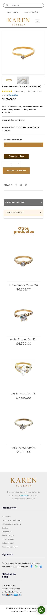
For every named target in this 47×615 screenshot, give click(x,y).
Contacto (6, 528)
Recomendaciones (10, 547)
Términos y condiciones (11, 520)
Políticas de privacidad (11, 524)
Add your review (34, 91)
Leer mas (24, 495)
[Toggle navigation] (37, 21)
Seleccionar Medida (13, 139)
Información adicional (23, 202)
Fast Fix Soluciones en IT (29, 611)
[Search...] (27, 5)
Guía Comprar (8, 543)
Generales (13, 95)
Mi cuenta (13, 12)
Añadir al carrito (16, 170)
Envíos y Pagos (8, 535)
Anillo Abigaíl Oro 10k (23, 447)
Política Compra (8, 539)
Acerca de (6, 516)
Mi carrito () (31, 12)
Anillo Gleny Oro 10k (23, 393)
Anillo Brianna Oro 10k (23, 339)
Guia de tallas (16, 156)
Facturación (7, 532)
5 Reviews (18, 91)
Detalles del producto (23, 212)
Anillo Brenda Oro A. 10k (23, 285)
